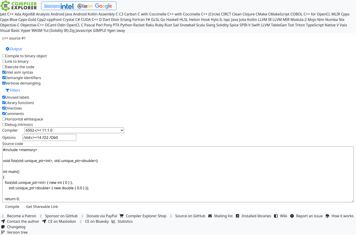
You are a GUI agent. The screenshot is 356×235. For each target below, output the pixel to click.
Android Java (61, 14)
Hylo (215, 19)
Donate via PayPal (99, 215)
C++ (10, 14)
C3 (121, 14)
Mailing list (221, 215)
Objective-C (10, 25)
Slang (210, 25)
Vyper (26, 30)
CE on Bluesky (94, 221)
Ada (18, 14)
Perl (99, 25)
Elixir (115, 19)
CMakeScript (278, 14)
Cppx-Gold (27, 19)
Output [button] (13, 48)
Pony (108, 25)
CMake (261, 14)
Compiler (10, 130)
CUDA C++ (89, 19)
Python (126, 25)
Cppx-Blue (8, 19)
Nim (320, 19)
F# (148, 19)
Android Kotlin (85, 14)
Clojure (248, 14)
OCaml (51, 25)
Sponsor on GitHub (59, 215)
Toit (291, 25)
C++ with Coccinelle (183, 14)
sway (120, 30)
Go (162, 19)
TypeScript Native (321, 25)
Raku (150, 25)
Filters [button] (12, 90)
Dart (106, 19)
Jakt (3, 14)
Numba (331, 19)
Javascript (84, 30)
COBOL (296, 14)
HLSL (183, 19)
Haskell (172, 19)
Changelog (13, 226)
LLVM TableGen (274, 25)
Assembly (107, 14)
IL (221, 19)
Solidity (222, 25)
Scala (200, 25)
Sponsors (52, 5)
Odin (61, 25)
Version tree (15, 232)
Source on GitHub (187, 215)
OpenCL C (75, 25)
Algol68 (28, 14)
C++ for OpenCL (317, 14)
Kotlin (252, 19)
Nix (341, 19)
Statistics (123, 221)
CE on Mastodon (59, 221)
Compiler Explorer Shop (143, 215)
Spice (234, 25)
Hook (205, 19)
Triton (300, 25)
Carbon (130, 14)
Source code (12, 143)
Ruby (159, 25)
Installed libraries (254, 215)
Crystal (68, 19)
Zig (72, 30)
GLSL (155, 19)
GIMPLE (99, 30)
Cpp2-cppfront (49, 19)
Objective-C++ (32, 25)
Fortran (138, 19)
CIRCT (226, 14)
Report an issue (307, 215)
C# (77, 19)
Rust (168, 25)
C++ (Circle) (210, 14)
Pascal (89, 25)
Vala (343, 25)
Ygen (111, 30)
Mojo (312, 19)
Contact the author (20, 221)
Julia (242, 19)
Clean (237, 14)
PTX (116, 25)
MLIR (335, 14)
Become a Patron (19, 215)
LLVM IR (265, 19)
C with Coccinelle (152, 14)
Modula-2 (298, 19)
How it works (339, 215)
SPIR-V (245, 25)
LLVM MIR (281, 19)
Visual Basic (10, 30)
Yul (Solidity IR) (56, 30)
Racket (139, 25)
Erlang (125, 19)
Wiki (281, 215)
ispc (227, 19)
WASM (37, 30)
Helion (194, 19)
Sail (176, 25)
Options (9, 137)
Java (234, 19)
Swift (256, 25)
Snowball (187, 25)
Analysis (43, 14)
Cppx (345, 14)
